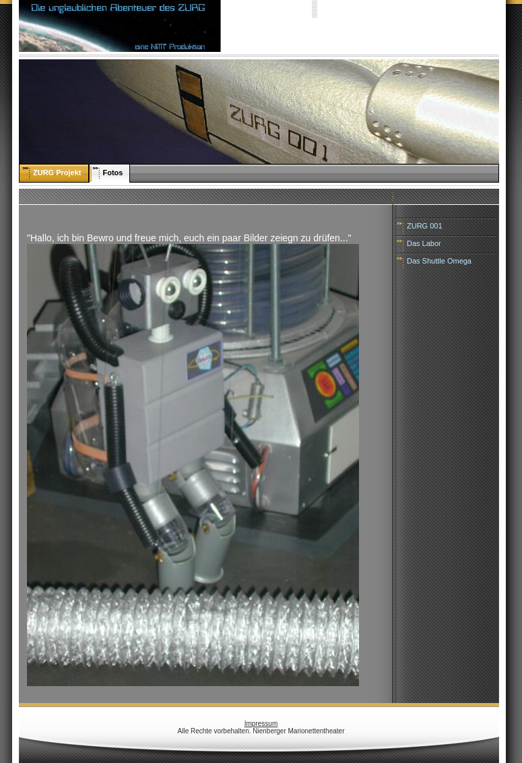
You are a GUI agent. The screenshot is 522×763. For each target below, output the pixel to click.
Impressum (261, 723)
